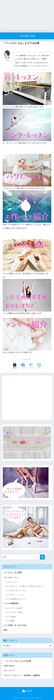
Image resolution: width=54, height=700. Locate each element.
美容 (5, 630)
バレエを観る (11, 616)
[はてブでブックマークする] (31, 366)
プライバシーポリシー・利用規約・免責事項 (22, 675)
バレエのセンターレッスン (16, 590)
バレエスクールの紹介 (14, 608)
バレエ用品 (10, 620)
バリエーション (12, 581)
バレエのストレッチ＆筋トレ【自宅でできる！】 (25, 586)
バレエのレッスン (11, 577)
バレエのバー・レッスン (15, 594)
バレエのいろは (27, 35)
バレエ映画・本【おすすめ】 (15, 625)
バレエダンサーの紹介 (14, 612)
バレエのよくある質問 (13, 572)
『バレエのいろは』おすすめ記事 (17, 661)
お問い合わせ (9, 665)
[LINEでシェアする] (39, 366)
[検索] (42, 556)
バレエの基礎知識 (11, 603)
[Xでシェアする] (15, 366)
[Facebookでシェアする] (23, 366)
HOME (27, 690)
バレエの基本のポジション (16, 598)
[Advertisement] (27, 16)
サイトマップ (9, 670)
